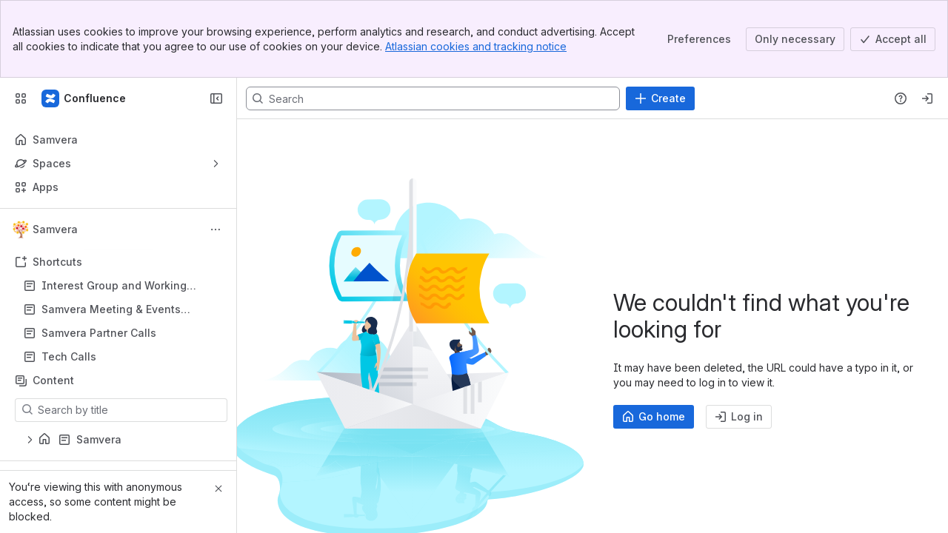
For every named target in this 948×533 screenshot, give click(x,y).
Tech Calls (122, 357)
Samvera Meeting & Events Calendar (111, 310)
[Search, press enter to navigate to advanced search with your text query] (433, 98)
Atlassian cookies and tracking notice (476, 46)
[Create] (660, 98)
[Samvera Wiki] (84, 98)
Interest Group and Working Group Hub (114, 286)
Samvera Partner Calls (98, 332)
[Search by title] (130, 410)
